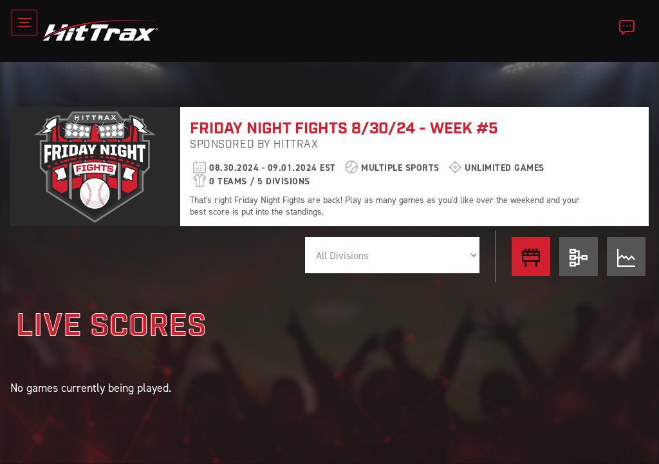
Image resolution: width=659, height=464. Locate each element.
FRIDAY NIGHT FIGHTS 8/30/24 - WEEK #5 (344, 129)
